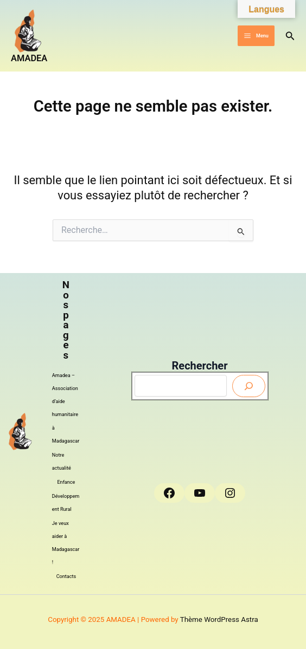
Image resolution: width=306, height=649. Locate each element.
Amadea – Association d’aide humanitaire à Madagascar (66, 408)
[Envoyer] (248, 386)
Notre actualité (61, 461)
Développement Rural (65, 503)
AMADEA (29, 58)
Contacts (66, 576)
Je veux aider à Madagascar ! (66, 543)
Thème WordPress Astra (219, 619)
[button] (290, 36)
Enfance (66, 482)
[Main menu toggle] (256, 36)
